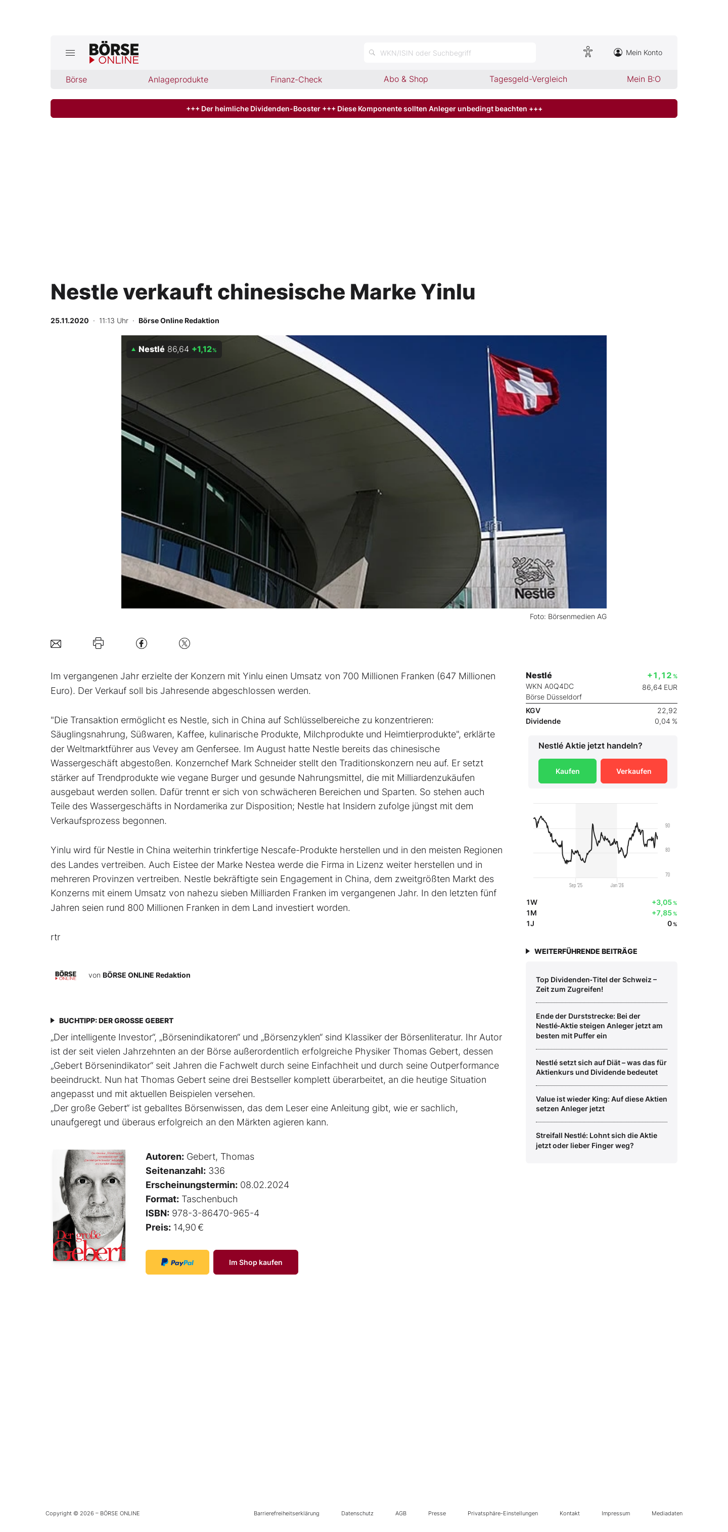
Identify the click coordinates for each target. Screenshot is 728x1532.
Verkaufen (634, 771)
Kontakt (570, 1513)
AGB (400, 1513)
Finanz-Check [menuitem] (296, 79)
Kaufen (568, 771)
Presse (437, 1513)
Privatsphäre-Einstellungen (503, 1513)
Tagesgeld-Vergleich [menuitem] (528, 79)
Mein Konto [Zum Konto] (638, 52)
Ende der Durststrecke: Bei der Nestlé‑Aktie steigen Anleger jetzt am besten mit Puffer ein (599, 1026)
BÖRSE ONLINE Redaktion (147, 974)
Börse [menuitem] (76, 79)
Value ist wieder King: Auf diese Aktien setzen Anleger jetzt (601, 1104)
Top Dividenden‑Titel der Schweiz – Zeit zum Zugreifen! (596, 984)
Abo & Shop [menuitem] (406, 79)
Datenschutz (357, 1513)
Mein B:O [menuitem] (644, 79)
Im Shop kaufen (256, 1262)
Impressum (616, 1513)
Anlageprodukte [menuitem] (178, 79)
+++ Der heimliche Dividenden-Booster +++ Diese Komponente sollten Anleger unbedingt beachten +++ (364, 108)
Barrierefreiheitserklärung (287, 1513)
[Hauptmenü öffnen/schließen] (70, 52)
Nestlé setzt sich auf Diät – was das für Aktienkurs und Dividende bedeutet (601, 1067)
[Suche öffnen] (450, 52)
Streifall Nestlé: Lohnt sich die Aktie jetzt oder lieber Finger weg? (596, 1140)
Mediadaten (667, 1513)
